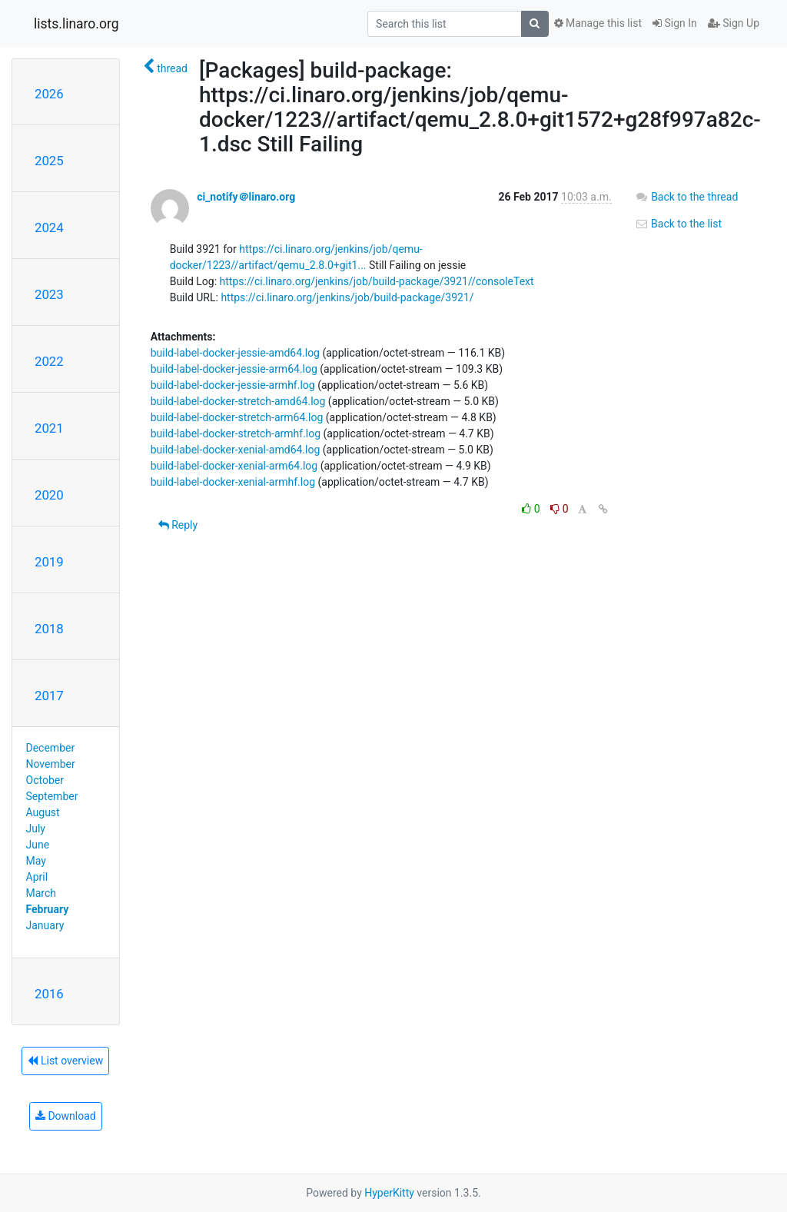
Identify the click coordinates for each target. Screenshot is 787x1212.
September (52, 796)
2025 (49, 160)
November (50, 764)
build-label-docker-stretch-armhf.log (235, 433)
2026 (49, 93)
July (35, 828)
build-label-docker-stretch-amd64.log (238, 401)
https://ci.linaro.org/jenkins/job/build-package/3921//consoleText (377, 281)
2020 (49, 495)
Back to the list (678, 223)
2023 (49, 294)
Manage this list (598, 23)
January (45, 925)
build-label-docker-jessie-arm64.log (234, 369)
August (43, 812)
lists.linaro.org (76, 24)
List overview (65, 1060)
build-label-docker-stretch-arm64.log (237, 417)
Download (65, 1116)
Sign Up (733, 23)
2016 (49, 993)
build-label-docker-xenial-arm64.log (234, 466)
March (41, 893)
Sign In (675, 23)
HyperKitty (389, 1193)
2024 (49, 227)
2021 (49, 428)
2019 (49, 561)
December (50, 748)
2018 (49, 628)
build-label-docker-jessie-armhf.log (233, 385)
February (47, 909)
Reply (178, 525)
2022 (49, 361)
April (37, 877)
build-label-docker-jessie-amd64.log (235, 353)
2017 (49, 695)
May (36, 861)
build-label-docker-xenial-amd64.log (235, 449)
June (38, 844)
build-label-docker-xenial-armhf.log (233, 482)
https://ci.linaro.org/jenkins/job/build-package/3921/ (347, 297)
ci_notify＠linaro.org (246, 197)
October (45, 780)
